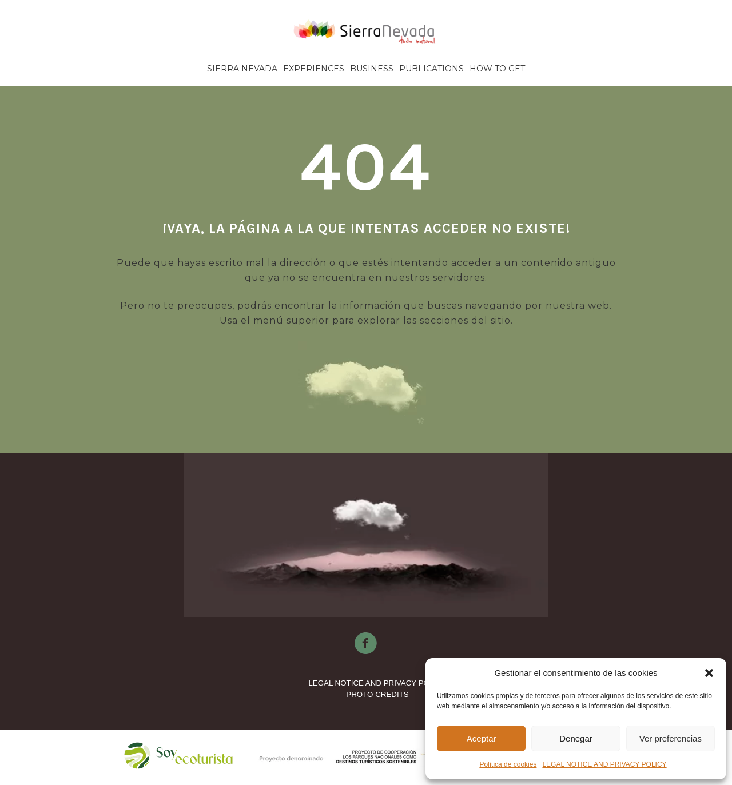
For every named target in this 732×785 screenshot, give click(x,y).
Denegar (575, 738)
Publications (431, 68)
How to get (497, 68)
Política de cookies (507, 764)
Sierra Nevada (242, 68)
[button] (709, 673)
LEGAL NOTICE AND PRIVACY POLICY (604, 764)
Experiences (313, 68)
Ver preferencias (670, 738)
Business (371, 68)
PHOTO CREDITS (377, 694)
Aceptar (481, 738)
